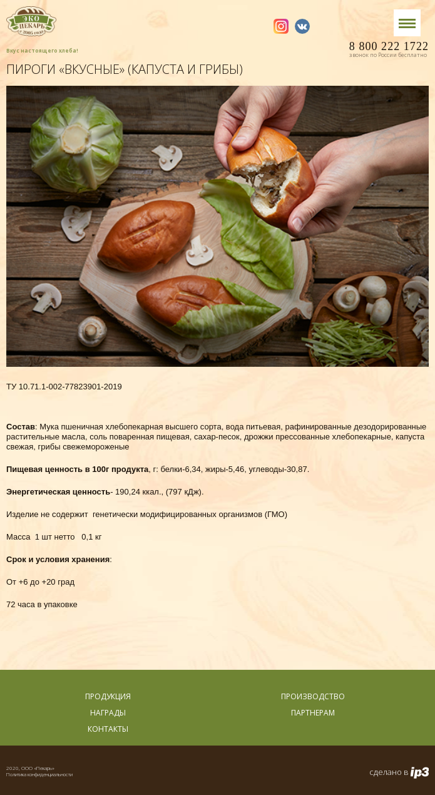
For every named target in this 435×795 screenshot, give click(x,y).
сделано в (399, 772)
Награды (108, 712)
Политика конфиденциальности (39, 774)
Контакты (108, 729)
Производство (313, 696)
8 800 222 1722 (389, 49)
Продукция (108, 696)
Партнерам (313, 712)
